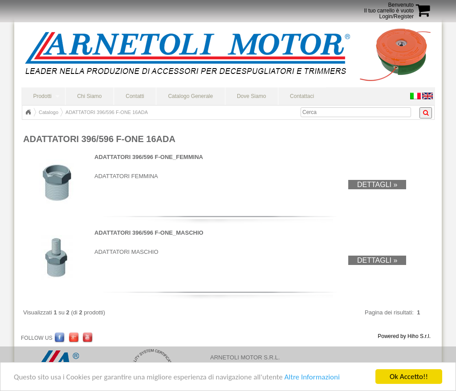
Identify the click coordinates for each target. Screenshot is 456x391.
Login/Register (396, 16)
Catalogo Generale (190, 96)
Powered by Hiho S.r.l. (404, 336)
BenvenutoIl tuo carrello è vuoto (389, 8)
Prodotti (42, 96)
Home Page (28, 112)
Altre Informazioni (311, 378)
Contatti (135, 96)
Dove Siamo (251, 96)
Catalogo (48, 112)
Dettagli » (377, 184)
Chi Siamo (89, 96)
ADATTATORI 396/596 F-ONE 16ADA (106, 112)
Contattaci (302, 96)
